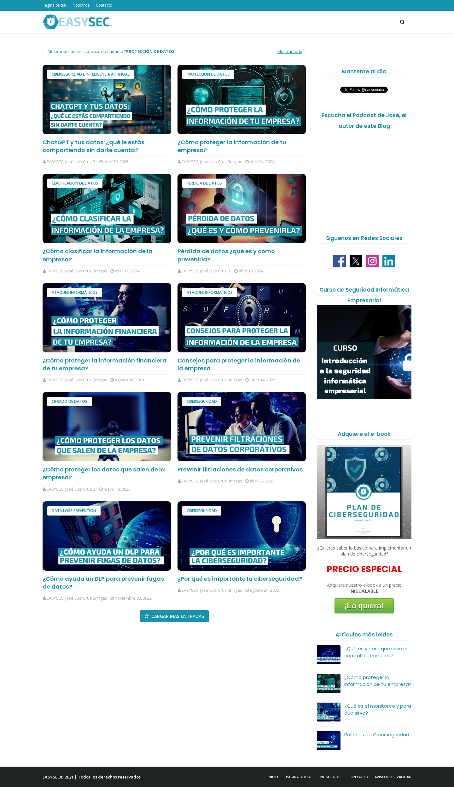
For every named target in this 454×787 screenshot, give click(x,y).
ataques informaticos (210, 292)
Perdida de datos (204, 183)
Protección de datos (208, 74)
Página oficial (54, 5)
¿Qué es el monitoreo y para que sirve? (377, 709)
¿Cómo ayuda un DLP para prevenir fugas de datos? (103, 582)
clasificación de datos (75, 183)
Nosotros (81, 5)
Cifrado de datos (69, 401)
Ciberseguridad (202, 401)
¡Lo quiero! (364, 606)
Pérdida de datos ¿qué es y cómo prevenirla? (226, 255)
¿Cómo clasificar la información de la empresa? (98, 255)
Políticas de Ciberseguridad (376, 734)
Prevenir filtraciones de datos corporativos (240, 469)
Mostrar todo (289, 51)
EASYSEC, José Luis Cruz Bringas (212, 161)
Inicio (273, 776)
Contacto (104, 5)
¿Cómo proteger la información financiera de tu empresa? (104, 364)
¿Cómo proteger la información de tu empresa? (232, 146)
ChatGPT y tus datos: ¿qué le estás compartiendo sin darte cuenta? (93, 146)
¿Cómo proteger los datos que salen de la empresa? (104, 473)
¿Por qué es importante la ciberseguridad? (240, 579)
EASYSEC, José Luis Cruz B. (71, 161)
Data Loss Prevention (74, 510)
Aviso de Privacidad (393, 776)
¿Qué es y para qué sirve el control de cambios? (375, 652)
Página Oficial (299, 776)
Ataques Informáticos (75, 292)
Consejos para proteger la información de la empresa (239, 364)
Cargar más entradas (177, 616)
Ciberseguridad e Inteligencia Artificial (91, 74)
